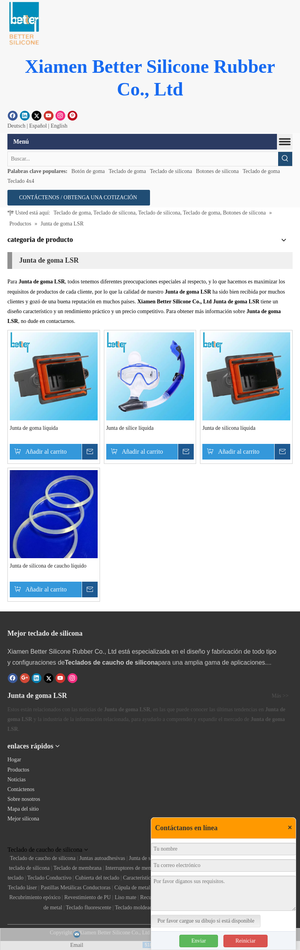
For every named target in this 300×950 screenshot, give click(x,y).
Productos (18, 770)
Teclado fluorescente (88, 907)
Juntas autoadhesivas (102, 858)
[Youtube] (49, 115)
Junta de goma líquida (34, 428)
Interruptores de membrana (135, 868)
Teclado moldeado (135, 907)
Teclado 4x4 (20, 181)
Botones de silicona (217, 171)
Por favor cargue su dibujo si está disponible (205, 921)
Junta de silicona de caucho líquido (48, 566)
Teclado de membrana (78, 868)
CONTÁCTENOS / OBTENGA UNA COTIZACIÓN (78, 197)
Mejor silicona (23, 819)
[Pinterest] (72, 115)
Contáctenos (20, 789)
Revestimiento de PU (87, 897)
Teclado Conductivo (49, 878)
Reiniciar (245, 941)
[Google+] (25, 678)
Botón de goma (88, 171)
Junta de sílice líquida (130, 428)
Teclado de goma (127, 171)
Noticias (16, 779)
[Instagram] (60, 115)
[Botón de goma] (23, 23)
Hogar (14, 760)
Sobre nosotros (23, 799)
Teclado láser (22, 888)
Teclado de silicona (171, 171)
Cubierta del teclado (97, 878)
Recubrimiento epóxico (35, 897)
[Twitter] (36, 115)
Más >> (280, 696)
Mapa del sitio (23, 809)
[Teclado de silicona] (31, 839)
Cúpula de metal (132, 888)
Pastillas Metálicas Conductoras (76, 888)
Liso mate (125, 897)
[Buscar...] (143, 159)
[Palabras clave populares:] (285, 159)
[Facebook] (13, 115)
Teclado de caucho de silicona (43, 858)
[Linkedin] (25, 115)
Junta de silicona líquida (228, 428)
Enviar (198, 941)
